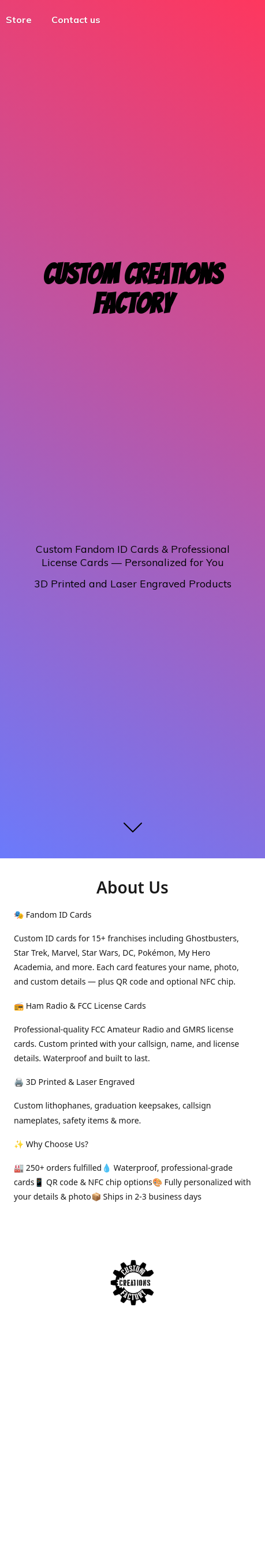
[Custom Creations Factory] (132, 1282)
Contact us (75, 19)
